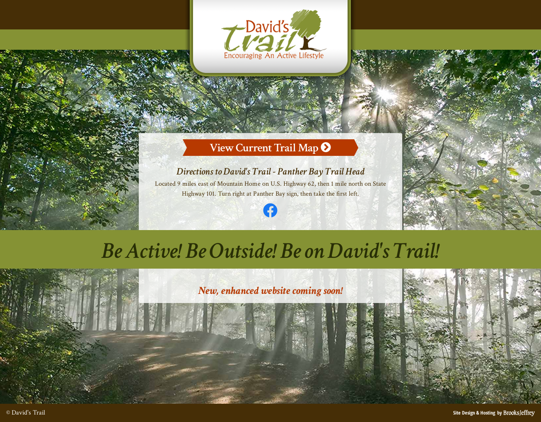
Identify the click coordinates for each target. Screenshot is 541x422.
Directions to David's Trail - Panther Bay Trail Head (270, 171)
